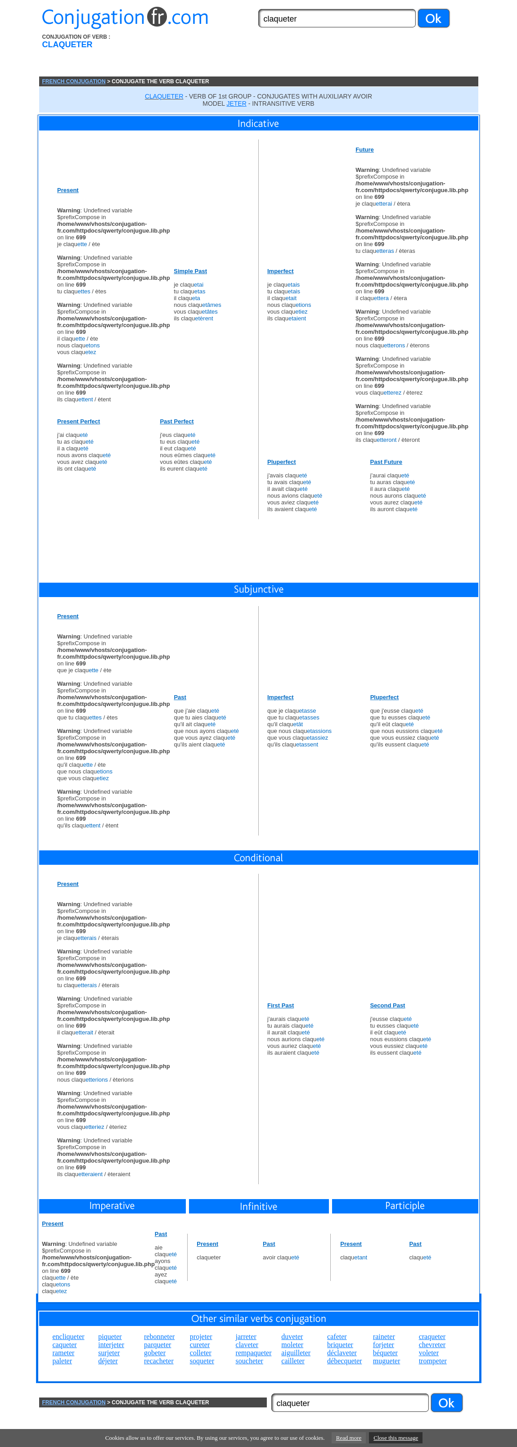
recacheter (159, 1361)
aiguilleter (295, 1353)
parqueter (157, 1344)
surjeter (109, 1353)
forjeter (383, 1344)
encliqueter (69, 1336)
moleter (292, 1344)
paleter (62, 1361)
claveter (247, 1344)
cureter (200, 1344)
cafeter (337, 1336)
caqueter (65, 1344)
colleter (200, 1353)
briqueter (340, 1344)
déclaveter (342, 1353)
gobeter (155, 1353)
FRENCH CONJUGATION (74, 81)
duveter (292, 1336)
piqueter (109, 1336)
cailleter (293, 1361)
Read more (349, 1437)
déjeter (108, 1361)
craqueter (432, 1336)
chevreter (432, 1344)
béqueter (385, 1353)
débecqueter (344, 1361)
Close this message (395, 1437)
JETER (236, 103)
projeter (201, 1336)
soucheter (249, 1361)
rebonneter (159, 1336)
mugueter (386, 1361)
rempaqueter (254, 1353)
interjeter (111, 1344)
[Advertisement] (309, 55)
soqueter (202, 1361)
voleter (429, 1353)
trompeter (433, 1361)
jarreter (246, 1336)
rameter (64, 1353)
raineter (384, 1336)
